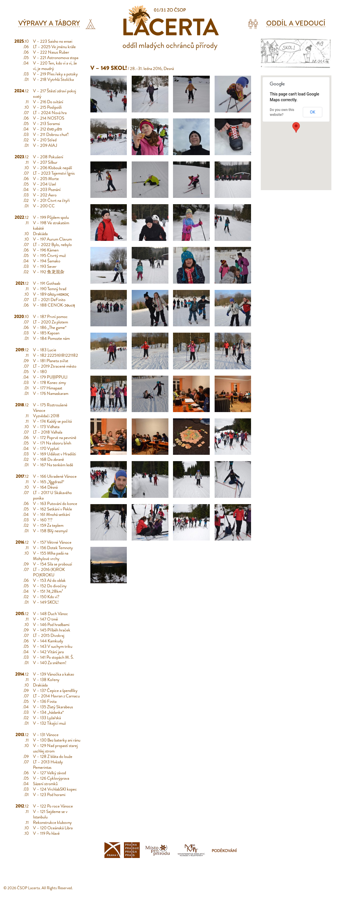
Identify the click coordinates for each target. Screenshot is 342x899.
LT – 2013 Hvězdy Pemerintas (48, 765)
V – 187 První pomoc (50, 316)
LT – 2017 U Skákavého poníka (52, 495)
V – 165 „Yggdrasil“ (48, 482)
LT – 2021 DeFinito (49, 300)
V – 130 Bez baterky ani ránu (56, 740)
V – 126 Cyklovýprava (51, 778)
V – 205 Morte (46, 178)
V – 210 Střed (45, 140)
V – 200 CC (44, 206)
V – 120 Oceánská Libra (53, 828)
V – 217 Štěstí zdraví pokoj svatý (54, 94)
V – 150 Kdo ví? (46, 597)
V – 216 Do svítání (48, 102)
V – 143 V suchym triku (52, 646)
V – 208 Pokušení (48, 157)
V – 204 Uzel (44, 184)
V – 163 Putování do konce (55, 503)
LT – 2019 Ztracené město (54, 366)
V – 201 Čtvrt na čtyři (51, 200)
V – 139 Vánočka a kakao (53, 674)
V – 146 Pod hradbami (51, 624)
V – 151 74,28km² (48, 591)
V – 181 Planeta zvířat (50, 361)
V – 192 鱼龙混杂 (48, 272)
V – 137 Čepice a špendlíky (55, 690)
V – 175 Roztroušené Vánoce (50, 408)
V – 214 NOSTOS (48, 118)
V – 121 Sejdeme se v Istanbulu (50, 814)
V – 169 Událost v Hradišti (54, 454)
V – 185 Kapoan (46, 333)
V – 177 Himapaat (47, 388)
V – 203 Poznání (47, 189)
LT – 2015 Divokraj (48, 635)
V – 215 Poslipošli (47, 107)
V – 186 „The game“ (50, 327)
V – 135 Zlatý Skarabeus (53, 707)
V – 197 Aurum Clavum (52, 239)
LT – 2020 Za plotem (50, 322)
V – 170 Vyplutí (46, 448)
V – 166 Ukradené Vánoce (55, 476)
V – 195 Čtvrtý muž (49, 255)
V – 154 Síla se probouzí (52, 564)
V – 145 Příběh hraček (51, 630)
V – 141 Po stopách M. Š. (53, 657)
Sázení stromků (45, 784)
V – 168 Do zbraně (48, 459)
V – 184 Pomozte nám (51, 338)
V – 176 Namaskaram (50, 393)
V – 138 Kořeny (46, 679)
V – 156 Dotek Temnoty (53, 548)
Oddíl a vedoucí (296, 23)
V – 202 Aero (45, 195)
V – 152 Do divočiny (50, 586)
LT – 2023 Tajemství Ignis (54, 173)
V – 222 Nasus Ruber (51, 52)
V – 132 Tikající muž (49, 723)
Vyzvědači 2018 (46, 416)
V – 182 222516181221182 (55, 355)
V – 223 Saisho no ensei (52, 41)
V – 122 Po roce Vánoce (53, 806)
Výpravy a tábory (49, 23)
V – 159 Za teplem (48, 525)
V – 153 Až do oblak (49, 580)
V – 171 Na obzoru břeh (52, 443)
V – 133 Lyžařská (47, 718)
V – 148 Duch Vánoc (50, 614)
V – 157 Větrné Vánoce (52, 542)
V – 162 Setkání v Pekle (52, 509)
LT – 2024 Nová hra (50, 113)
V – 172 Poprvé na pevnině (54, 437)
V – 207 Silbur (45, 162)
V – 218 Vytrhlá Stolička (53, 79)
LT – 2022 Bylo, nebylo (52, 244)
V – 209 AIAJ (45, 145)
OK (312, 112)
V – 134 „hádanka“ (48, 712)
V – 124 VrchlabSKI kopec (55, 789)
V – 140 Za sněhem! (49, 663)
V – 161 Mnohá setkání (51, 514)
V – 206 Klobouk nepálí (52, 168)
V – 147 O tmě (45, 619)
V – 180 (40, 371)
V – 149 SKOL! (46, 602)
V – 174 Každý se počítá (52, 421)
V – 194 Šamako (46, 261)
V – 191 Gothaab (46, 283)
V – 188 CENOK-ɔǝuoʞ (54, 305)
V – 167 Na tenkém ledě (53, 465)
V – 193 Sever (45, 266)
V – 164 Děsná (45, 487)
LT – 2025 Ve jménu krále (54, 47)
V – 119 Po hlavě (46, 833)
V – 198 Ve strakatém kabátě (51, 225)
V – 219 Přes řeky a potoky (55, 74)
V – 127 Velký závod (49, 773)
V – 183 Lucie (44, 350)
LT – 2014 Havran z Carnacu (56, 696)
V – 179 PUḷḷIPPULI (50, 377)
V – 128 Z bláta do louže (52, 756)
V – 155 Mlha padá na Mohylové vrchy (50, 556)
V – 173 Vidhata (46, 427)
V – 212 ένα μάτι (47, 129)
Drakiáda (40, 234)
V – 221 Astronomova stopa (55, 57)
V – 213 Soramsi (46, 123)
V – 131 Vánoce (46, 735)
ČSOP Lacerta (28, 888)
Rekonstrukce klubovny (52, 822)
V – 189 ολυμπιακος (51, 294)
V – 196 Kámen (46, 250)
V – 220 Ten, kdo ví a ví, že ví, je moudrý (55, 66)
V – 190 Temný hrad (49, 289)
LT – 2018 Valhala (47, 432)
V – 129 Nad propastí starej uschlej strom (55, 748)
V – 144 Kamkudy (48, 641)
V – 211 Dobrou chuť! (51, 134)
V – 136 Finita (45, 701)
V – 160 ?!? (43, 520)
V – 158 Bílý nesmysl (50, 531)
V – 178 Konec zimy (49, 382)
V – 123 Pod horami (49, 794)
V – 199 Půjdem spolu (51, 217)
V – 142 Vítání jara (48, 652)
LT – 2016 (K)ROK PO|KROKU (49, 572)
